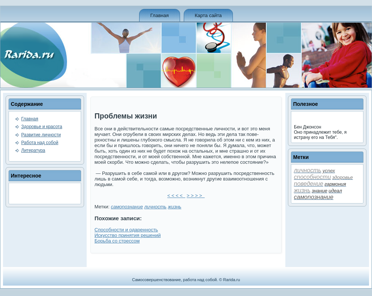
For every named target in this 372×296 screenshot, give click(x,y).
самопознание (127, 206)
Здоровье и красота (41, 126)
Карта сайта (208, 15)
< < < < (176, 195)
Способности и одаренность (126, 229)
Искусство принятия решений (127, 235)
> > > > (196, 195)
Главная (159, 15)
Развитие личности (41, 134)
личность (155, 206)
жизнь (174, 206)
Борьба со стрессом (117, 241)
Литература (33, 150)
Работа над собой (39, 142)
